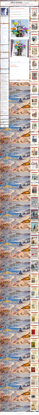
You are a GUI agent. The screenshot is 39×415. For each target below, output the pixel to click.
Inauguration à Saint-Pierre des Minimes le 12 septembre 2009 (4, 49)
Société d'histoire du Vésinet (3, 42)
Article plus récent (12, 81)
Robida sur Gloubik (2, 21)
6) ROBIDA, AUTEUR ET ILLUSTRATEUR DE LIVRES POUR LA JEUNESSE (4, 67)
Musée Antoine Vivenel (3, 41)
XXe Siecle (11, 63)
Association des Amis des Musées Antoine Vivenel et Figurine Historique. (4, 27)
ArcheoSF (2, 26)
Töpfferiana (2, 43)
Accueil (19, 81)
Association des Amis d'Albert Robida (4, 17)
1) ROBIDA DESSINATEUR (3, 60)
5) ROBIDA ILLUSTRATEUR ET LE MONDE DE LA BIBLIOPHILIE (4, 65)
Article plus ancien (27, 81)
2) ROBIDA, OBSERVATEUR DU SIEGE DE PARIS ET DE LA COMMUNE (4, 61)
